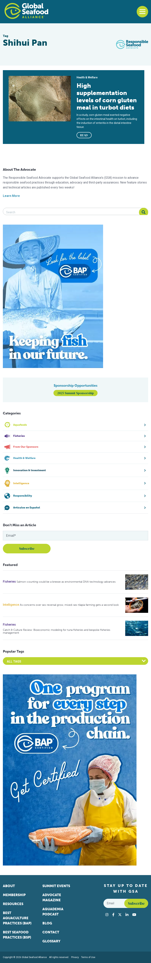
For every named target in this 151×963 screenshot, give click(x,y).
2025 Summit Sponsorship (75, 393)
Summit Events (56, 886)
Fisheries (9, 581)
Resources (13, 904)
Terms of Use (88, 957)
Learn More (11, 196)
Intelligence (11, 605)
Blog (47, 923)
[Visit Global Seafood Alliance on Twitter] (120, 915)
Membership (14, 895)
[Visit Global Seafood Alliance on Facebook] (113, 915)
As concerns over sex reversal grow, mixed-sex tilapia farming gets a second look (69, 604)
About (9, 886)
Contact (50, 932)
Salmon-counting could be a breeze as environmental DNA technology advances (66, 581)
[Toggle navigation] (142, 11)
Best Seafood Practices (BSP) (17, 934)
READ (84, 135)
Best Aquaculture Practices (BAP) (17, 918)
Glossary (51, 941)
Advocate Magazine (51, 897)
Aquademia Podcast (52, 911)
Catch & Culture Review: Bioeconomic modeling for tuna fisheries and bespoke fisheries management (56, 631)
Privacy (75, 957)
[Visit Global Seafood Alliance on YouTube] (134, 915)
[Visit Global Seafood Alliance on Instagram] (106, 915)
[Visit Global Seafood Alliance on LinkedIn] (127, 915)
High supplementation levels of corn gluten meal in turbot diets (107, 96)
